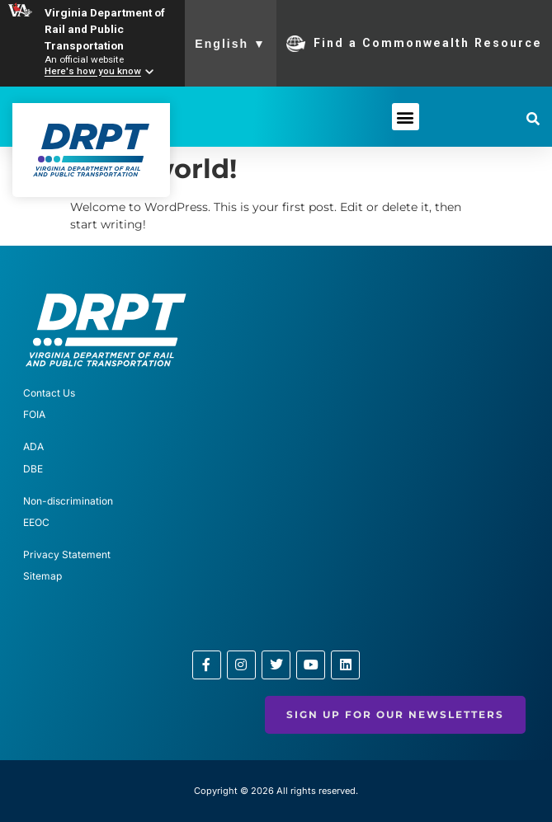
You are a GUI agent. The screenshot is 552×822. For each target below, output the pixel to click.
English (231, 43)
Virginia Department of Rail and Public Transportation (105, 29)
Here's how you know (93, 72)
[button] (405, 116)
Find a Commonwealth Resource (414, 43)
